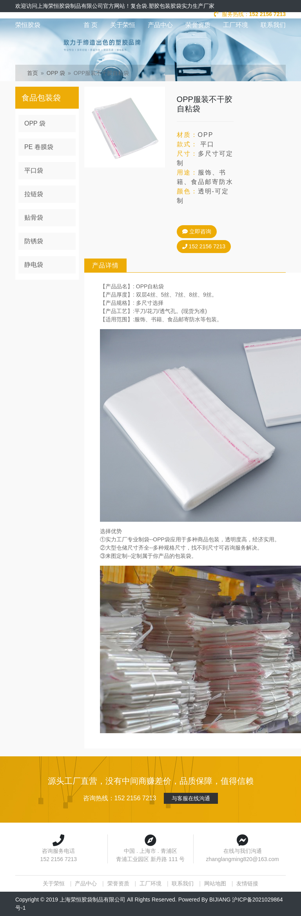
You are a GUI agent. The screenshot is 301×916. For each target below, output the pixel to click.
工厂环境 (235, 25)
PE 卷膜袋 (38, 147)
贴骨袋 (33, 217)
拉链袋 (33, 194)
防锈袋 (33, 241)
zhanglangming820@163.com (242, 859)
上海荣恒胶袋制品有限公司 (92, 899)
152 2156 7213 (203, 246)
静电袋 (33, 264)
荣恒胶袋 (27, 25)
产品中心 (160, 25)
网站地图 (215, 883)
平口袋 (33, 170)
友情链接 (247, 883)
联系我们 (273, 25)
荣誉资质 (197, 25)
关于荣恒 (122, 25)
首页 (32, 73)
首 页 (90, 25)
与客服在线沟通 (191, 798)
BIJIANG (219, 899)
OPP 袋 (56, 73)
